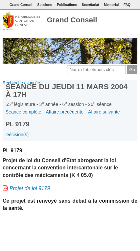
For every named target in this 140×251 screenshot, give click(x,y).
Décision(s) (17, 134)
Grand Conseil (72, 20)
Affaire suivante (104, 111)
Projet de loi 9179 (30, 188)
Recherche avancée (21, 82)
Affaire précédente (64, 111)
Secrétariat (90, 5)
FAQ (127, 5)
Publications (67, 5)
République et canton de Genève (27, 21)
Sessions (44, 5)
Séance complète (23, 111)
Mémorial (111, 5)
